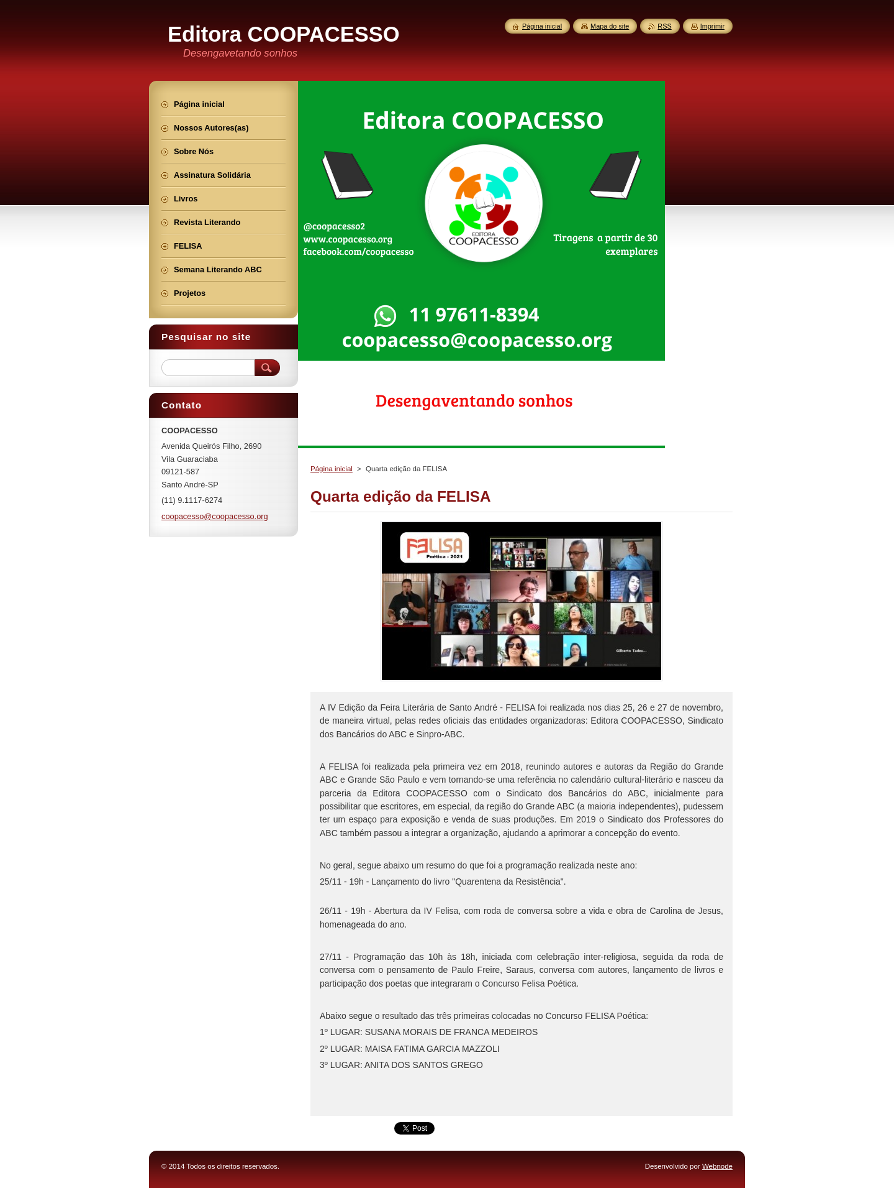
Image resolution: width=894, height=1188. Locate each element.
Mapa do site (609, 26)
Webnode (717, 1166)
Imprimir (712, 26)
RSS (664, 26)
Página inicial (331, 468)
